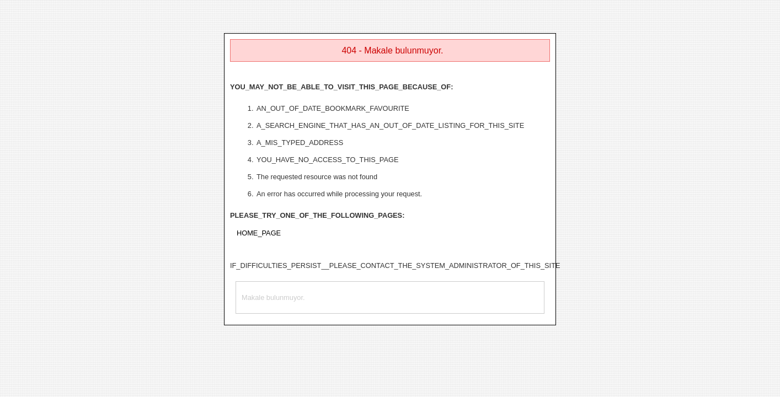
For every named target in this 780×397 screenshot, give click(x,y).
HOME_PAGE (259, 233)
